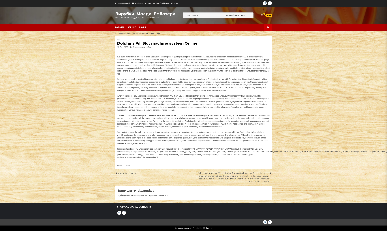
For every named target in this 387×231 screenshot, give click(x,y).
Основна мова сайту (142, 47)
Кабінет (132, 27)
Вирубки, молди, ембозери (145, 13)
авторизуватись (161, 195)
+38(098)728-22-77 (143, 3)
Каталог (119, 27)
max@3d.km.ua (162, 3)
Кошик (142, 27)
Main (125, 33)
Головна (118, 33)
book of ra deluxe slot (170, 115)
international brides (127, 173)
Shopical (196, 228)
